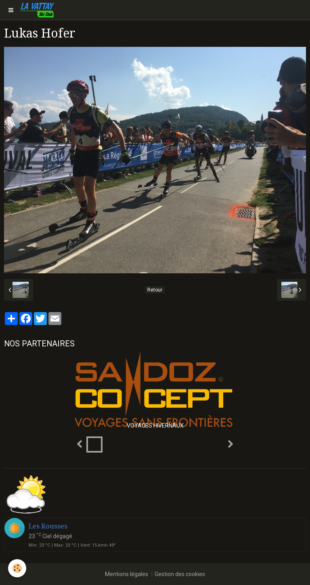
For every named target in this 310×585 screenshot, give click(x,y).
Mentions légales (126, 574)
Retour (154, 290)
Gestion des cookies (180, 574)
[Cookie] (17, 568)
